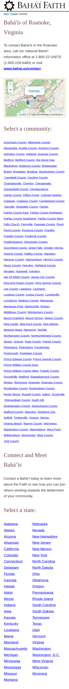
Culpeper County (27, 201)
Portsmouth (11, 353)
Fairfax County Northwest (46, 212)
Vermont (38, 636)
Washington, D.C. (46, 655)
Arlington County (14, 154)
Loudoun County (14, 294)
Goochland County (15, 247)
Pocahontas (41, 347)
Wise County (45, 435)
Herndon (27, 265)
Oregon (38, 586)
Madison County (28, 300)
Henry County (12, 265)
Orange (18, 341)
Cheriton (28, 183)
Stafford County (13, 411)
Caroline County (38, 177)
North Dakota (42, 568)
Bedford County (25, 159)
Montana (11, 680)
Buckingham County (51, 171)
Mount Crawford (14, 318)
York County (11, 441)
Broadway (19, 171)
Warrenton (50, 423)
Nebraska (39, 524)
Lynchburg (10, 300)
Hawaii (9, 586)
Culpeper (9, 201)
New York (39, 555)
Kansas (10, 617)
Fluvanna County (32, 230)
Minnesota (12, 661)
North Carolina (43, 561)
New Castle (11, 324)
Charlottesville (12, 183)
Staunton (30, 411)
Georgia (10, 580)
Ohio (36, 574)
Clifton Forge (31, 195)
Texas (37, 624)
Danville (9, 206)
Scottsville (58, 394)
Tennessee (40, 617)
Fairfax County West (50, 218)
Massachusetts (15, 649)
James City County (42, 277)
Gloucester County (35, 241)
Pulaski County (49, 370)
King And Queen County (19, 282)
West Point (54, 429)
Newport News (13, 329)
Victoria (33, 417)
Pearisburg (10, 347)
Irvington (34, 271)
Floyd (59, 224)
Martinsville (32, 306)
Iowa (7, 611)
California (11, 549)
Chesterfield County (16, 189)
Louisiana (11, 630)
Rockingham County (41, 388)
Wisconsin (40, 667)
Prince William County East (21, 364)
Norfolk (42, 329)
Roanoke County (51, 382)
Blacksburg (11, 165)
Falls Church (12, 224)
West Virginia (42, 661)
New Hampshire (45, 536)
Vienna (44, 417)
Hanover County (14, 259)
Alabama (11, 524)
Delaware (11, 568)
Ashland (31, 154)
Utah (36, 630)
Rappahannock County (44, 376)
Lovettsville (52, 294)
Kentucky (11, 624)
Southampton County (17, 405)
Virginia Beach (13, 423)
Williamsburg (12, 435)
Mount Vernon (34, 318)
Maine (8, 636)
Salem (46, 394)
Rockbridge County (15, 388)
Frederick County (35, 236)
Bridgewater (49, 165)
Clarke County (12, 195)
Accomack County (15, 142)
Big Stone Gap (45, 159)
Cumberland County (51, 201)
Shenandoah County (17, 400)
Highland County (45, 265)
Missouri (10, 673)
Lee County (11, 288)
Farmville (27, 224)
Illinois (9, 599)
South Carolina (44, 605)
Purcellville (10, 376)
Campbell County (15, 177)
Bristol (8, 171)
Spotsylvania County (44, 405)
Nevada (38, 530)
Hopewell (21, 271)
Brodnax (32, 171)
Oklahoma (40, 580)
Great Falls (35, 247)
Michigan (11, 655)
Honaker (9, 271)
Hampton (49, 253)
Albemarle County (39, 142)
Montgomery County (40, 312)
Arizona (10, 536)
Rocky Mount (12, 394)
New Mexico (42, 549)
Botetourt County (29, 165)
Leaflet (22, 114)
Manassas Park (13, 306)
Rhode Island (42, 599)
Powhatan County (31, 353)
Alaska (9, 530)
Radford (24, 376)
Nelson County (54, 318)
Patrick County (52, 341)
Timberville (20, 417)
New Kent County (30, 324)
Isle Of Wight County (16, 277)
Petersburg (26, 347)
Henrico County (53, 259)
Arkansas (11, 543)
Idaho (8, 592)
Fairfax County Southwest (20, 218)
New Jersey (41, 543)
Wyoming (39, 673)
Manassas (46, 300)
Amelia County (28, 148)
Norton (8, 341)
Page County (33, 341)
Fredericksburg (13, 241)
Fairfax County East (16, 212)
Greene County (13, 253)
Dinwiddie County (27, 206)
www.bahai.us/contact (22, 68)
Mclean (45, 306)
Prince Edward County (18, 359)
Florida (9, 574)
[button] (34, 98)
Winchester (28, 435)
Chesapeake (43, 183)
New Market (50, 324)
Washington (41, 649)
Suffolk (8, 417)
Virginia (14, 14)
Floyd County (12, 230)
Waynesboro (37, 429)
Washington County (16, 429)
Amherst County (48, 148)
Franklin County (13, 236)
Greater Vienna (53, 247)
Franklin (49, 230)
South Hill (38, 400)
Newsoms (30, 329)
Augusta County (48, 154)
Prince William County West (21, 370)
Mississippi (12, 667)
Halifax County (33, 253)
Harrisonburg (33, 259)
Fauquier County (44, 224)
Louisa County (35, 294)
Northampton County (17, 335)
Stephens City (46, 411)
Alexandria (10, 148)
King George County (48, 282)
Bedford (9, 159)
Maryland (11, 642)
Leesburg (25, 288)
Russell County (31, 394)
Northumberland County (46, 335)
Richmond (20, 382)
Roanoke (34, 90)
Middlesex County (15, 312)
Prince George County (47, 359)
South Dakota (43, 611)
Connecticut (13, 561)
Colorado (11, 555)
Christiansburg (39, 189)
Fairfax (43, 206)
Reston (8, 382)
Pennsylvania (42, 592)
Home (6, 14)
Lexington (39, 288)
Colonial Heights (51, 195)
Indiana (9, 605)
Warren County (32, 423)
